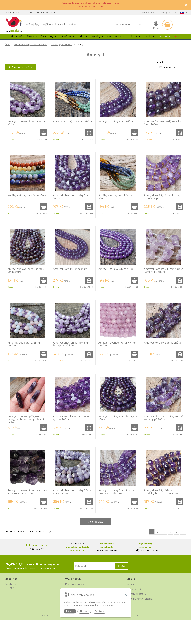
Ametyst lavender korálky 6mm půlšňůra (117, 344)
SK (183, 13)
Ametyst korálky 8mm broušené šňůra (118, 418)
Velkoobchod (147, 12)
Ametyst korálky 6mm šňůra (70, 269)
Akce (178, 36)
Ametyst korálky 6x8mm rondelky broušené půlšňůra (161, 491)
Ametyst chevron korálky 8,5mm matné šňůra (72, 491)
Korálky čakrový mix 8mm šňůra (72, 121)
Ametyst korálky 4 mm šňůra (116, 269)
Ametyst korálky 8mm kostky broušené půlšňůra (116, 491)
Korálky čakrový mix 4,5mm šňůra (115, 196)
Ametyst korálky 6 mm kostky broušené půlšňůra (162, 196)
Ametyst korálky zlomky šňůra (162, 342)
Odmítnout (99, 611)
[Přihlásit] (156, 25)
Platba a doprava (74, 584)
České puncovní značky (139, 598)
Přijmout (70, 611)
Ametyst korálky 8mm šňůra (115, 121)
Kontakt (130, 584)
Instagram (10, 587)
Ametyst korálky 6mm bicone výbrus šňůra (71, 418)
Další (149, 36)
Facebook (10, 584)
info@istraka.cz (15, 12)
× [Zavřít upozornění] (186, 4)
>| (183, 532)
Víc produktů (95, 521)
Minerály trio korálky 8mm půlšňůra (24, 344)
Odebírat (121, 566)
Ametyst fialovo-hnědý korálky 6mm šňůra (26, 270)
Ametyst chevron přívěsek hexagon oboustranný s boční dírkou (26, 419)
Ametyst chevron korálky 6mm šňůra (71, 196)
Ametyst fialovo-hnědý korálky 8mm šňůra (162, 123)
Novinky (164, 36)
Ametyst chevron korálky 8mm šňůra (26, 123)
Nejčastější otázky (167, 12)
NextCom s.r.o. (143, 616)
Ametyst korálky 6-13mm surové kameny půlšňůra (163, 270)
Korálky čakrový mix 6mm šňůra (27, 195)
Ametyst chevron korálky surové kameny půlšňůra (163, 418)
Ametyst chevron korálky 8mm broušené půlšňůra (71, 344)
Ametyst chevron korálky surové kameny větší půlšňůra (27, 491)
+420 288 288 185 (39, 12)
